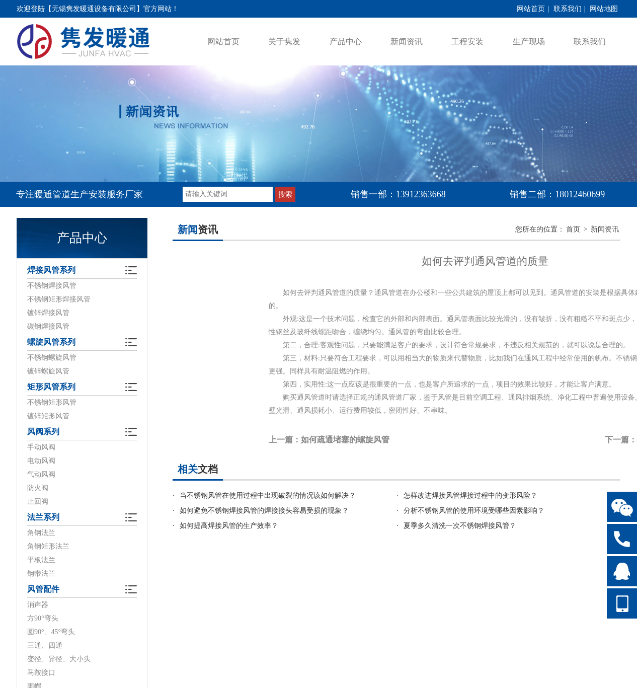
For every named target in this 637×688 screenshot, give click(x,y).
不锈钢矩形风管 (51, 402)
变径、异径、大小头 (59, 659)
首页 (573, 229)
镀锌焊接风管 (48, 313)
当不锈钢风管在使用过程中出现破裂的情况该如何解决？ (268, 495)
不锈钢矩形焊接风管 (59, 299)
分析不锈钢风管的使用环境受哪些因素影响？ (474, 510)
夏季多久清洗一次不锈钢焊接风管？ (460, 525)
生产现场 (529, 41)
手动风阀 (41, 447)
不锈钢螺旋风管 (51, 357)
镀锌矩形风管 (48, 416)
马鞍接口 (41, 672)
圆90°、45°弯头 (51, 632)
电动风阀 (41, 461)
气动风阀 (41, 474)
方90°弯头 (42, 618)
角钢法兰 (41, 533)
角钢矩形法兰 (48, 546)
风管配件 (43, 589)
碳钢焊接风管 (48, 326)
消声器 (37, 604)
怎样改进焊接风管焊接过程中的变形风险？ (470, 495)
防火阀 (37, 488)
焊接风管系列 (51, 270)
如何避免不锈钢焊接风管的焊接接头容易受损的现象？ (264, 510)
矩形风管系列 (51, 387)
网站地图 (604, 9)
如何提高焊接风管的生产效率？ (229, 525)
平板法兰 (41, 560)
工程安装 (467, 41)
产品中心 (346, 41)
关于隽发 (284, 41)
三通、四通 (44, 645)
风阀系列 (43, 431)
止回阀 (37, 501)
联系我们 (567, 9)
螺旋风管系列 (51, 342)
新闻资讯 (406, 41)
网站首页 (531, 9)
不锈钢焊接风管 (51, 285)
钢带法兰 (41, 573)
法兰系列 (43, 517)
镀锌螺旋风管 (48, 371)
